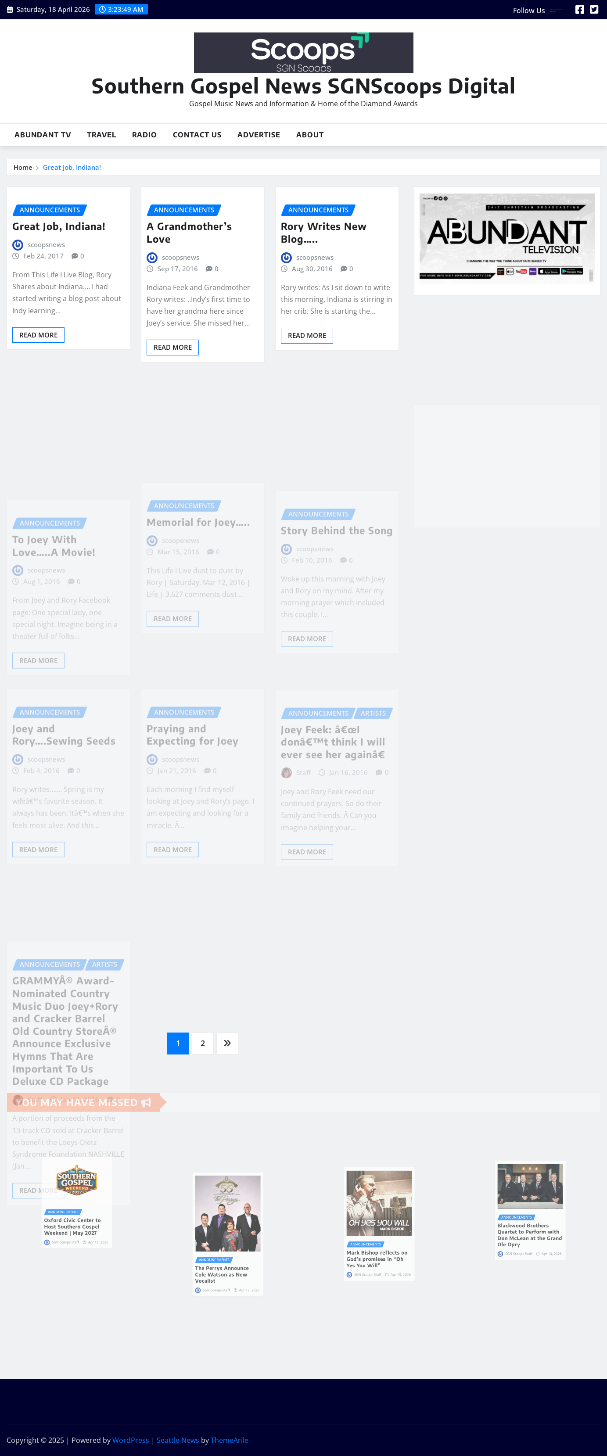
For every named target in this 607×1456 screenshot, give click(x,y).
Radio (144, 134)
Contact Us (197, 134)
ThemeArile (229, 1440)
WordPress (130, 1440)
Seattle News (178, 1440)
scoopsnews (46, 244)
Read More (38, 334)
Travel (101, 134)
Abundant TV (42, 134)
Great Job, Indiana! (72, 167)
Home (23, 167)
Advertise (258, 134)
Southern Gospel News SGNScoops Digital (304, 85)
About (310, 134)
